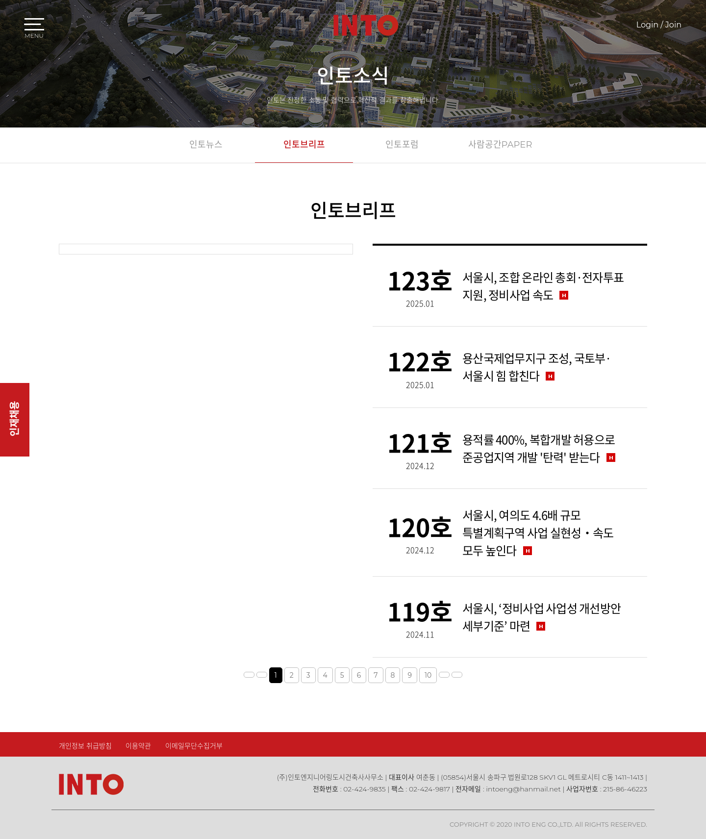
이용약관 (138, 745)
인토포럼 (402, 144)
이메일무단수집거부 (194, 745)
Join (673, 24)
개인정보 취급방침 (85, 745)
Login (647, 24)
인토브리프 (304, 144)
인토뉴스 (206, 144)
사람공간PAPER (500, 144)
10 (428, 675)
